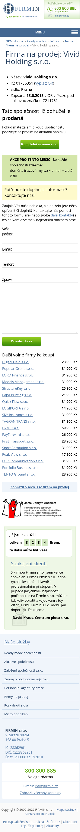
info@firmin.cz (46, 786)
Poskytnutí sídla (16, 705)
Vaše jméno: (7, 231)
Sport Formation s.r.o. (19, 448)
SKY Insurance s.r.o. (17, 414)
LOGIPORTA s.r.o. (15, 408)
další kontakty (62, 215)
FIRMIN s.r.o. (15, 41)
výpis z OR (44, 83)
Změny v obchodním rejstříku (26, 679)
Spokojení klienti (29, 563)
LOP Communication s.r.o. (23, 461)
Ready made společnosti (44, 41)
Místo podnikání (16, 714)
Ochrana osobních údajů (40, 814)
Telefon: (8, 264)
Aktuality (52, 826)
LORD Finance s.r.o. (17, 375)
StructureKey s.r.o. (16, 388)
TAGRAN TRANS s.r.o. (19, 421)
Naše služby (17, 641)
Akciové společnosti (19, 661)
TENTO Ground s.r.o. (18, 474)
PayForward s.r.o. (16, 434)
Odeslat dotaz (21, 341)
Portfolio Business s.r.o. (20, 467)
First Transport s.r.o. (18, 441)
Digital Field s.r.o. (15, 362)
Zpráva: (7, 279)
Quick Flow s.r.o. (15, 401)
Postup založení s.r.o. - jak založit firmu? (31, 822)
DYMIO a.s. (10, 428)
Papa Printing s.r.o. (17, 395)
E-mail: (7, 249)
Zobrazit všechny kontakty (40, 792)
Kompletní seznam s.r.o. (39, 144)
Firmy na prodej (16, 696)
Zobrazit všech (39, 487)
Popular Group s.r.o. (18, 368)
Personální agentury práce (24, 688)
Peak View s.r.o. (14, 454)
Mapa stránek (66, 809)
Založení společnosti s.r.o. (23, 670)
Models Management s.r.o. (23, 381)
